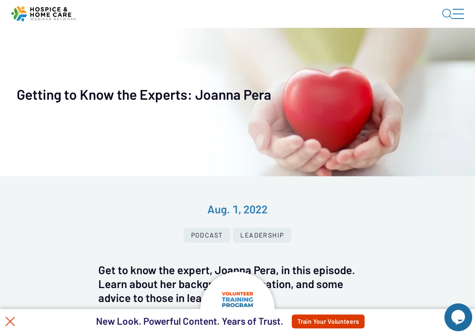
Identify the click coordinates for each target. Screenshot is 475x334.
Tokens (263, 49)
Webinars (165, 49)
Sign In (447, 22)
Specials (326, 49)
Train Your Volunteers (336, 321)
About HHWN (384, 22)
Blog (326, 22)
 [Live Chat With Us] (450, 310)
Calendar (216, 49)
